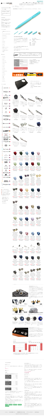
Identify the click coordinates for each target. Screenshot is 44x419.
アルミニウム (4, 62)
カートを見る (40, 2)
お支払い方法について (5, 197)
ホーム (24, 2)
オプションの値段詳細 (33, 59)
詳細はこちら (6, 368)
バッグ (4, 45)
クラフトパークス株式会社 (27, 371)
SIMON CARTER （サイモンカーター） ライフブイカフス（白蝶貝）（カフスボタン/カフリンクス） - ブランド (23, 129)
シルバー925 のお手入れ (5, 189)
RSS (2, 201)
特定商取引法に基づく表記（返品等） (35, 60)
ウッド (4, 75)
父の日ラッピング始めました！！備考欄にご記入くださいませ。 (5, 23)
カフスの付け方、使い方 (5, 192)
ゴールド (4, 56)
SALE (3, 51)
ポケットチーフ (5, 48)
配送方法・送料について (5, 198)
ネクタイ (4, 41)
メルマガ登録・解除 (5, 200)
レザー (4, 66)
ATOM (5, 201)
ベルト (4, 44)
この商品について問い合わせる (34, 62)
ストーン (4, 69)
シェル (4, 65)
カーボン (4, 68)
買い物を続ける (32, 63)
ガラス (4, 72)
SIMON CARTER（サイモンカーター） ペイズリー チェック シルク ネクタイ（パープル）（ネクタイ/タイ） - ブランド (38, 129)
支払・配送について (29, 2)
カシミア (4, 81)
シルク (4, 78)
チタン (4, 59)
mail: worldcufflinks (26, 372)
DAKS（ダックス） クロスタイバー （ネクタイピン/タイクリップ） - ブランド (31, 104)
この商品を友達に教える (33, 61)
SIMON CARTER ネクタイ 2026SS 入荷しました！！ (5, 20)
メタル (4, 63)
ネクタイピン (4, 35)
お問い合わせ (35, 2)
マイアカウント (40, 1)
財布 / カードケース (5, 47)
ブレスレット (4, 38)
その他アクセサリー (5, 50)
